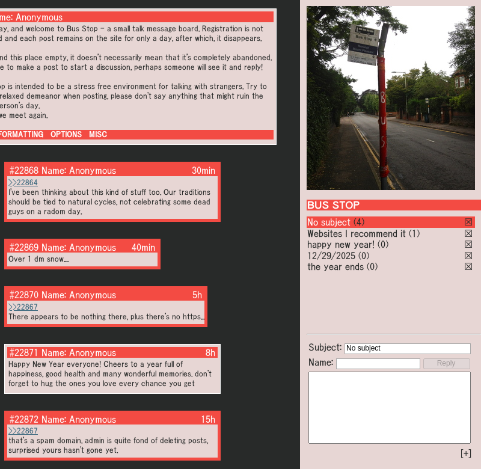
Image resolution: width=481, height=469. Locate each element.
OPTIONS (66, 134)
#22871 (24, 352)
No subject (330, 222)
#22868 (24, 170)
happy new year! (341, 244)
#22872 (24, 419)
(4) (359, 222)
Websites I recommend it (356, 233)
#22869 (24, 247)
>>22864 (23, 182)
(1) (414, 233)
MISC (98, 134)
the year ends (335, 266)
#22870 (24, 294)
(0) (383, 244)
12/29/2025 (331, 255)
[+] (466, 453)
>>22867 (23, 307)
